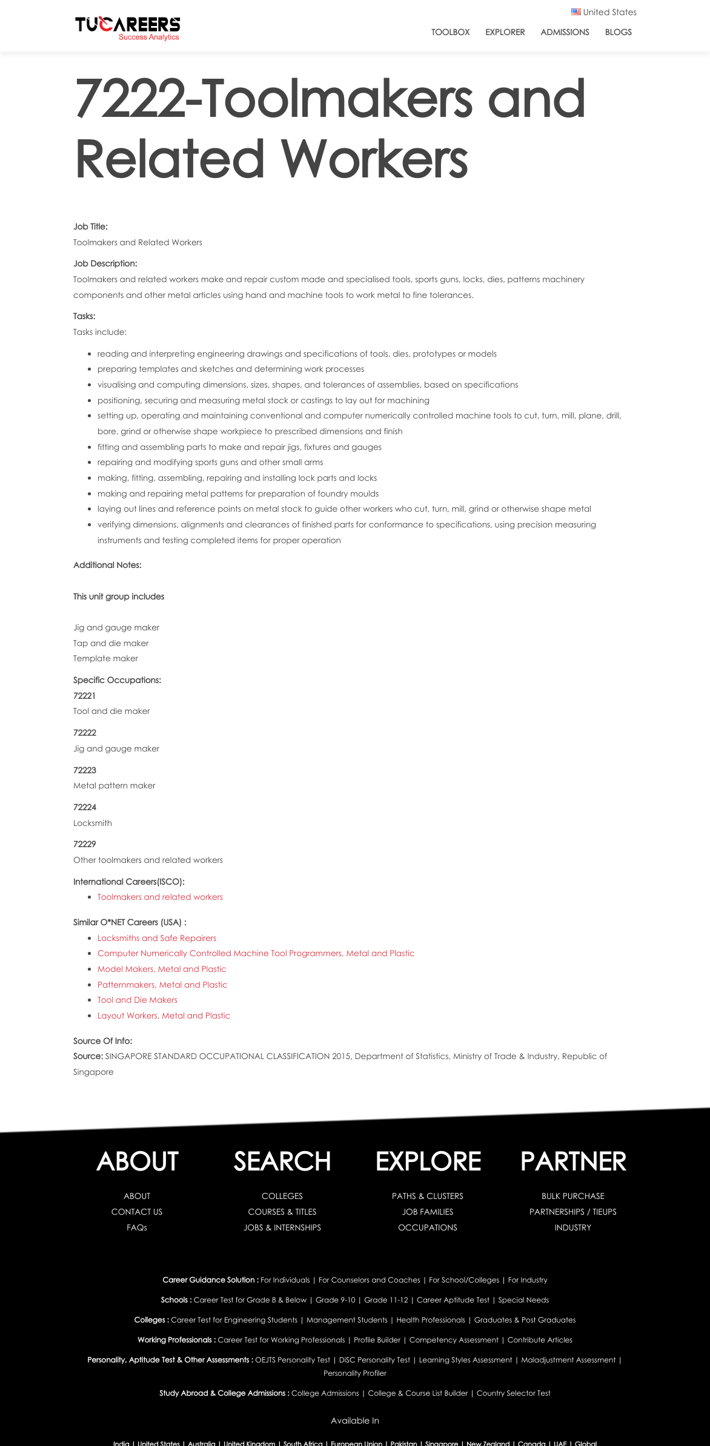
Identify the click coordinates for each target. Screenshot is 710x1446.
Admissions (564, 32)
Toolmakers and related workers (160, 896)
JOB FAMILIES (428, 1211)
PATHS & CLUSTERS (427, 1195)
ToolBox (450, 32)
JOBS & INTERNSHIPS (282, 1227)
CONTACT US (136, 1211)
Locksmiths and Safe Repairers (157, 938)
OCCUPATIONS (427, 1227)
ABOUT (137, 1195)
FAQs (137, 1227)
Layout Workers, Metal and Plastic (164, 1015)
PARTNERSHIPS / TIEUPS (573, 1211)
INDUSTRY (573, 1227)
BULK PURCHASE (573, 1195)
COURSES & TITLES (282, 1211)
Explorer (505, 32)
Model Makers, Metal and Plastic (162, 968)
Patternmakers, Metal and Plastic (163, 984)
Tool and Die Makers (138, 999)
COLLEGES (282, 1195)
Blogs (618, 32)
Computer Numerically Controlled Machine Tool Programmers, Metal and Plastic (256, 953)
